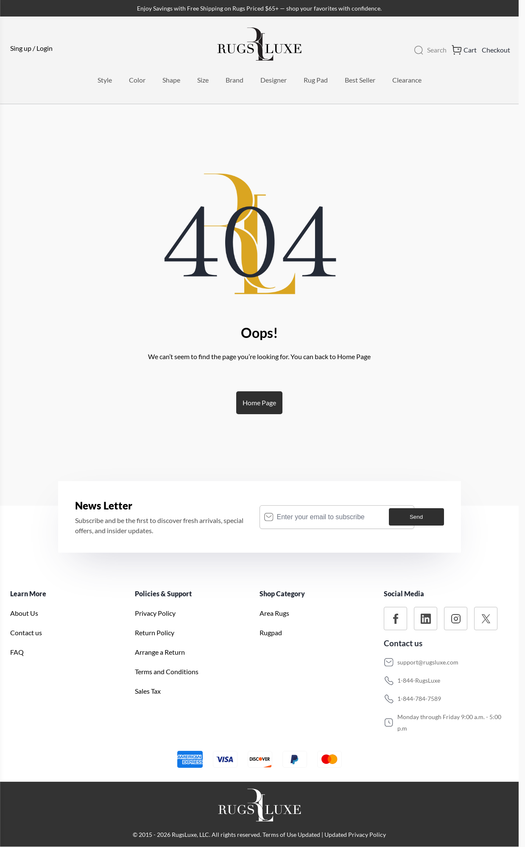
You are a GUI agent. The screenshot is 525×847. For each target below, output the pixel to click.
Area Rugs (274, 613)
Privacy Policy (155, 613)
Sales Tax (148, 691)
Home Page (259, 403)
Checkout (496, 50)
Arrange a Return (160, 652)
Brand (234, 80)
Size (203, 80)
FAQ (17, 652)
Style (105, 80)
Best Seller (360, 80)
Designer (273, 80)
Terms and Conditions (166, 671)
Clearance (407, 80)
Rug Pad (316, 80)
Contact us (26, 632)
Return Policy (154, 632)
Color (137, 80)
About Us (24, 613)
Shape (171, 80)
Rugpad (271, 632)
